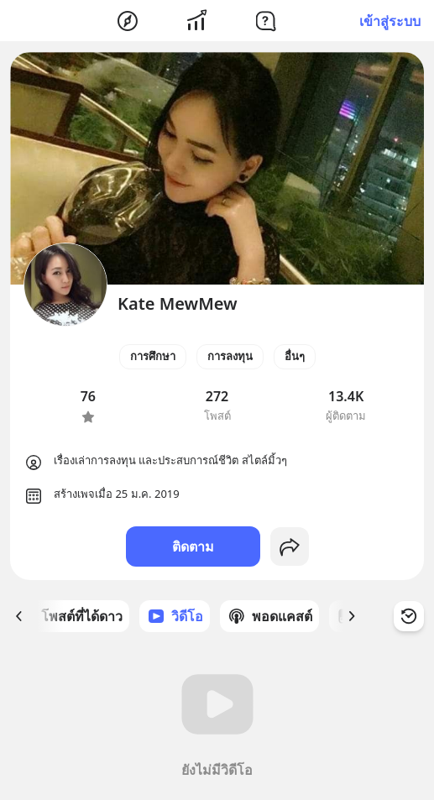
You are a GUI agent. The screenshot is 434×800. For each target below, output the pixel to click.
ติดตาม (193, 546)
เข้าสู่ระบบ (390, 21)
